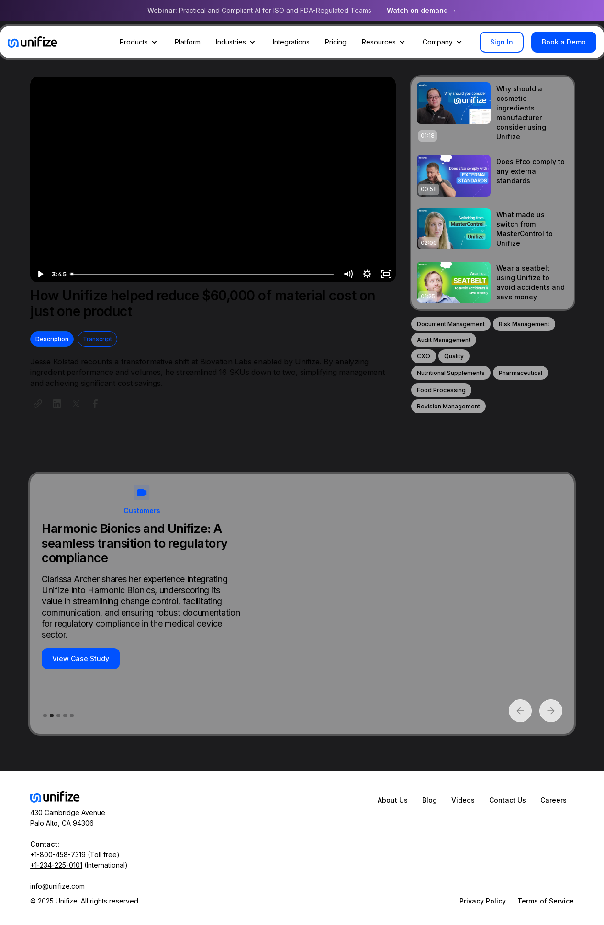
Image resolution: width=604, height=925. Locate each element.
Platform (188, 42)
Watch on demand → (422, 10)
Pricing (336, 42)
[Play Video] (39, 274)
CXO (423, 356)
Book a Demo (564, 42)
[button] (139, 42)
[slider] (203, 274)
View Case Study (80, 658)
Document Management (451, 324)
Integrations (291, 42)
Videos (463, 800)
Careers (553, 800)
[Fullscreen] (386, 274)
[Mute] (348, 274)
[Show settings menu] (367, 274)
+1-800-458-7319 (58, 854)
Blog (429, 800)
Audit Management (443, 339)
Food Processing (441, 390)
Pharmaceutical (520, 372)
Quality (454, 356)
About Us (393, 800)
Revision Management (448, 406)
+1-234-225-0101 (56, 865)
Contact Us (507, 800)
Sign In (501, 42)
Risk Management (524, 324)
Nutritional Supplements (451, 372)
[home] (32, 42)
